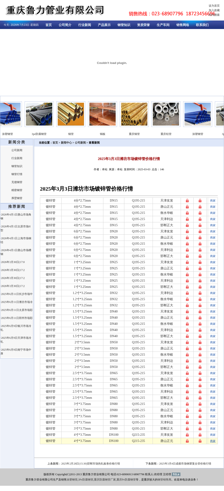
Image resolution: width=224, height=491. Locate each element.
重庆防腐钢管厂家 (105, 479)
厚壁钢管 (16, 198)
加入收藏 (214, 10)
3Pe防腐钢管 (85, 479)
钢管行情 (16, 174)
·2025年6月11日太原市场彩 (16, 310)
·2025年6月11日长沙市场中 (16, 294)
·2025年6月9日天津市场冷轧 (15, 339)
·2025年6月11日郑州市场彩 (16, 318)
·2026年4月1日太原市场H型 (15, 228)
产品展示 (104, 25)
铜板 (104, 134)
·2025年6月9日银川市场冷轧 (15, 327)
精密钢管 (16, 190)
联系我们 (202, 25)
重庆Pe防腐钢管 (126, 479)
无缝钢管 (16, 182)
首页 (48, 25)
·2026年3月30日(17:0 (12, 262)
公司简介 (65, 25)
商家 (213, 200)
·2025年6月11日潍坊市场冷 (16, 302)
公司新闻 (16, 150)
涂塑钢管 (9, 134)
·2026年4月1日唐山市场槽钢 (15, 252)
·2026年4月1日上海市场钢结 (15, 240)
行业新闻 (84, 25)
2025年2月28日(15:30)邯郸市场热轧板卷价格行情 (90, 463)
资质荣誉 (143, 25)
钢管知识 (123, 25)
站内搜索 (214, 14)
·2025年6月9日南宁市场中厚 (15, 351)
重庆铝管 (168, 134)
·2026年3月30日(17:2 (12, 270)
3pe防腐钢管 (41, 134)
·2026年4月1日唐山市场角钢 (15, 216)
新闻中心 (66, 142)
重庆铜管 (136, 134)
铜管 (73, 134)
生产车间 (163, 25)
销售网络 (182, 25)
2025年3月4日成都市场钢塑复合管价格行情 (185, 463)
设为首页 (214, 5)
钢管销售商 (164, 479)
